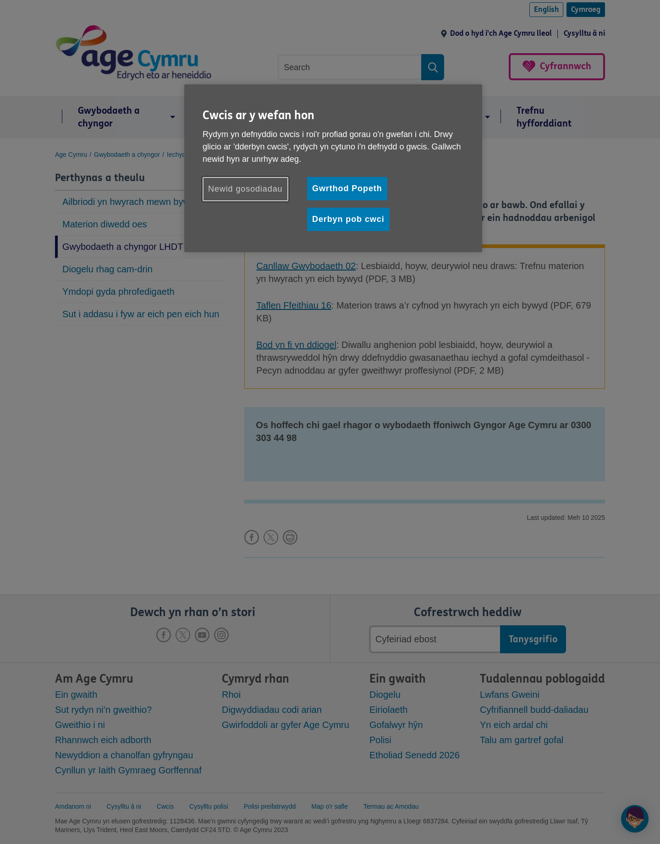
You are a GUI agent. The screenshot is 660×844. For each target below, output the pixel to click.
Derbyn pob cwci (348, 219)
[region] (333, 168)
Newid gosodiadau (245, 188)
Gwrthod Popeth (347, 188)
